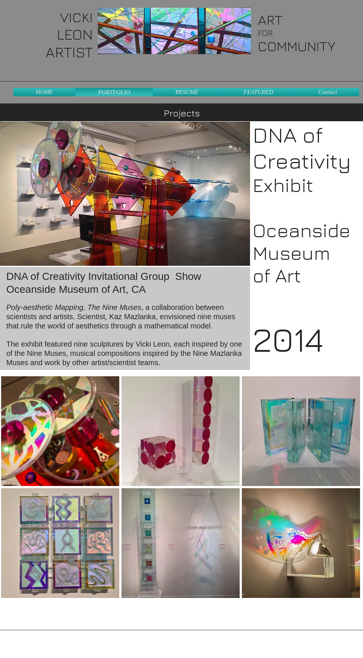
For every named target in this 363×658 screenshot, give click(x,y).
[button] (60, 431)
